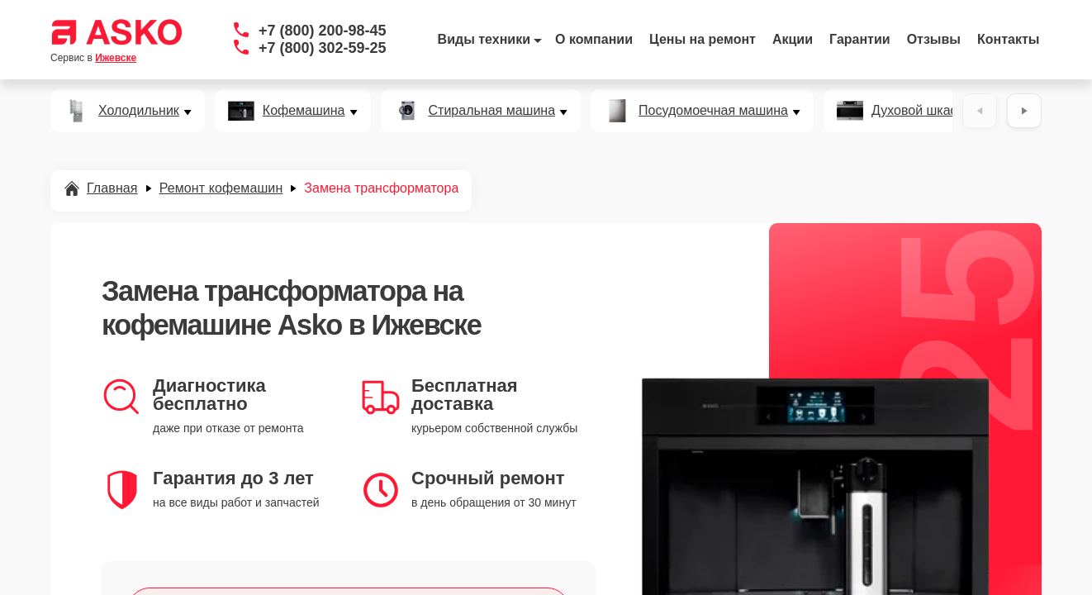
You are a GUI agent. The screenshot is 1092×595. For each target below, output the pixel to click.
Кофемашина (304, 110)
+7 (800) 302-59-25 (323, 48)
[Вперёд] (1024, 110)
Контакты (1008, 39)
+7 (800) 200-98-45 (323, 30)
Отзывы (934, 39)
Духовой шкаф (916, 110)
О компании (594, 39)
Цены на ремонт (702, 39)
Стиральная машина (492, 110)
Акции (792, 39)
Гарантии (859, 39)
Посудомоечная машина (713, 110)
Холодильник (138, 110)
